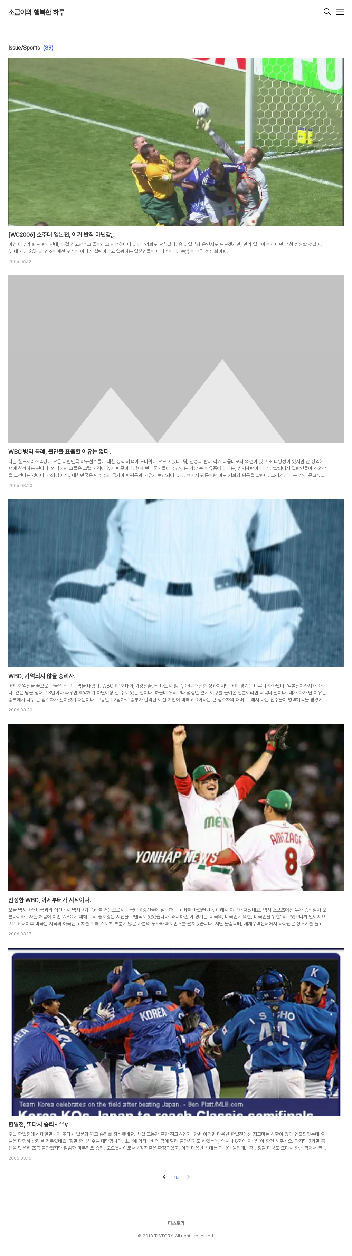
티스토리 (176, 1223)
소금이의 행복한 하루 (36, 12)
